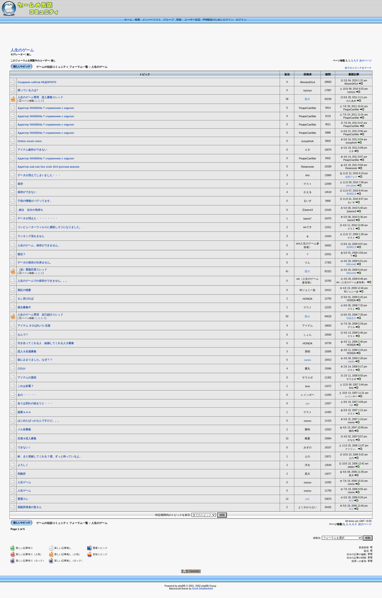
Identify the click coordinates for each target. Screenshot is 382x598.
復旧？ (22, 254)
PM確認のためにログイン (218, 19)
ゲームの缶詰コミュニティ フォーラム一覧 (62, 66)
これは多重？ (26, 386)
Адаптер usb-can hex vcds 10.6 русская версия (48, 166)
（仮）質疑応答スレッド (32, 269)
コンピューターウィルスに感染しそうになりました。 (50, 227)
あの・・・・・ (27, 394)
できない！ (24, 447)
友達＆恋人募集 (27, 438)
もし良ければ (26, 298)
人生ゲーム (24, 482)
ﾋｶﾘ (307, 499)
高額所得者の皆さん (30, 507)
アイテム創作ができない (32, 149)
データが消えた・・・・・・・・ (38, 218)
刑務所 (22, 473)
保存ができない (27, 192)
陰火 (307, 98)
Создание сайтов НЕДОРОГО (37, 82)
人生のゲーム (22, 50)
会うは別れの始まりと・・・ (35, 403)
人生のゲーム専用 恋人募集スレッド (40, 97)
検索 (137, 19)
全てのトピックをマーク (358, 68)
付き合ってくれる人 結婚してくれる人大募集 (46, 343)
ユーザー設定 (192, 19)
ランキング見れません (31, 236)
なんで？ (23, 334)
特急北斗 (351, 318)
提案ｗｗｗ (24, 412)
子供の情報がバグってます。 (35, 200)
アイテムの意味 (27, 377)
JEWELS (351, 194)
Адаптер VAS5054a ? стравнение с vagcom (46, 107)
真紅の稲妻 (24, 290)
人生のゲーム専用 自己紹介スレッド (40, 314)
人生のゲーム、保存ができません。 (39, 245)
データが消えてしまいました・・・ (39, 175)
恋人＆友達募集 (27, 351)
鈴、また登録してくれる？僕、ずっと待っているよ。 (50, 456)
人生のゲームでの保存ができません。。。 (43, 280)
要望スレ (23, 498)
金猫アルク (351, 176)
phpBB (181, 586)
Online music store (30, 141)
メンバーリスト (151, 19)
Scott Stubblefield (202, 588)
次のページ (365, 60)
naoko (307, 359)
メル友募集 (24, 429)
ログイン (241, 19)
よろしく (23, 464)
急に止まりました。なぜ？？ (35, 359)
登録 (178, 19)
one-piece (351, 185)
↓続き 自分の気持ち (30, 209)
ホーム (128, 19)
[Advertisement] (185, 36)
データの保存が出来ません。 (35, 262)
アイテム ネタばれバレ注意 (37, 325)
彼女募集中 (24, 307)
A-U (351, 500)
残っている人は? (28, 90)
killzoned (351, 264)
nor (307, 403)
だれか (22, 368)
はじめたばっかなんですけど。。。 (39, 420)
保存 (20, 183)
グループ (168, 19)
